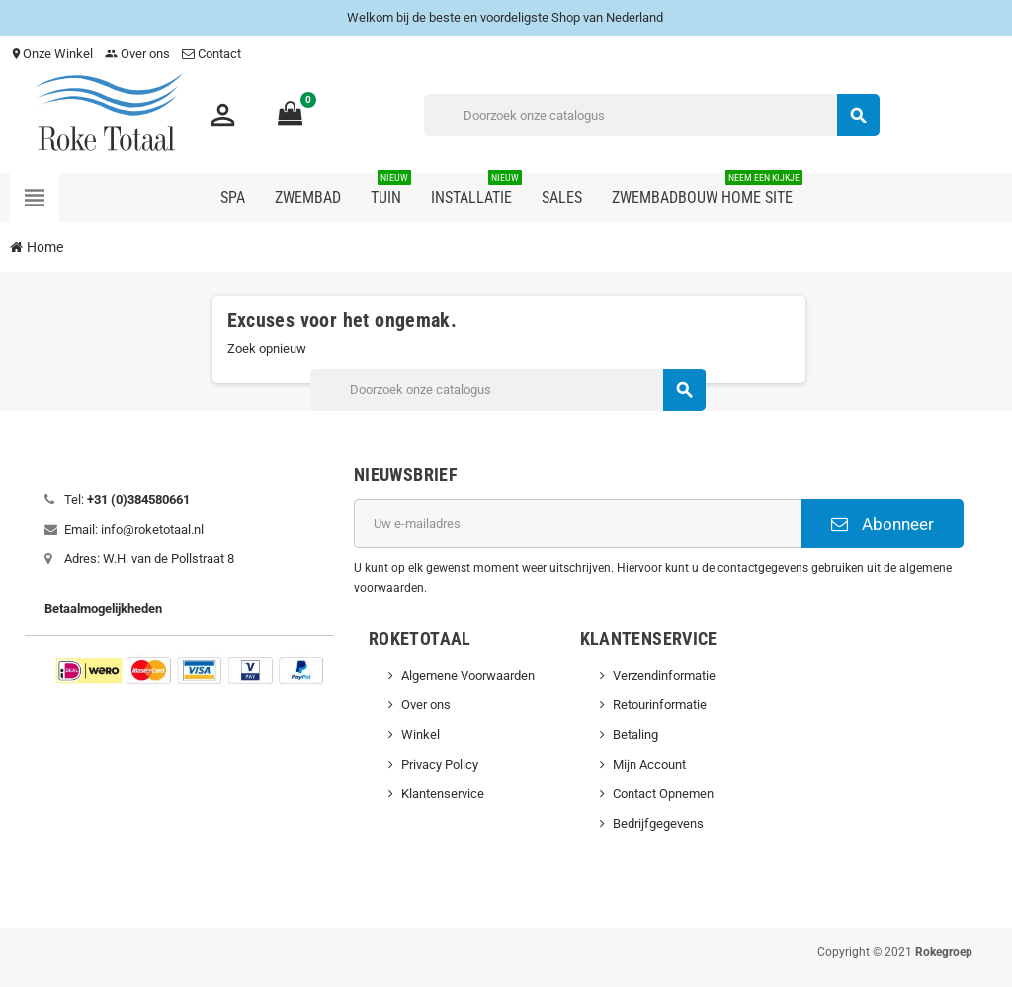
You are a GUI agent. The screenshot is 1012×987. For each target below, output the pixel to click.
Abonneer (882, 524)
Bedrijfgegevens (658, 823)
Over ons (137, 53)
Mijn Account (649, 764)
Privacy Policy (439, 764)
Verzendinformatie (664, 675)
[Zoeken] (651, 115)
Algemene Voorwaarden (468, 675)
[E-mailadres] (577, 523)
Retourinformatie (660, 705)
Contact (213, 53)
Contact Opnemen (663, 793)
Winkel (420, 734)
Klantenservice (442, 793)
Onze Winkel (51, 53)
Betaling (635, 734)
